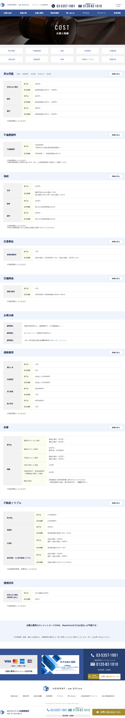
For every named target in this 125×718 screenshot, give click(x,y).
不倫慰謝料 (40, 51)
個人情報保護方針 (108, 696)
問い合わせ (70, 13)
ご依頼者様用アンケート (88, 696)
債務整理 (40, 59)
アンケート (101, 13)
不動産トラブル (90, 59)
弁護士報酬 (38, 696)
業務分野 (23, 13)
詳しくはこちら (60, 340)
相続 (66, 51)
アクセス (86, 13)
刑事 (66, 59)
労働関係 (116, 51)
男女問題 (14, 51)
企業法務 (14, 59)
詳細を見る (116, 74)
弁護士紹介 (8, 13)
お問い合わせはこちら (109, 712)
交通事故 (91, 51)
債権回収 (116, 59)
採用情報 (117, 13)
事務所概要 (54, 13)
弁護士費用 (39, 13)
